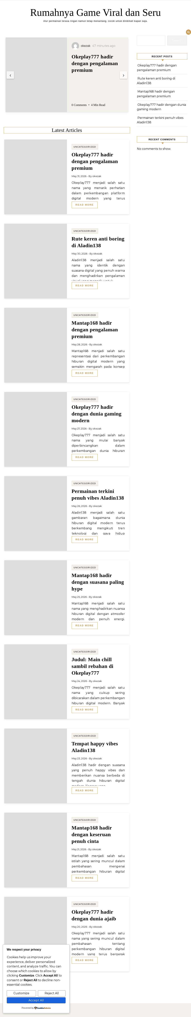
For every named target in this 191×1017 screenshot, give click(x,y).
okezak (96, 176)
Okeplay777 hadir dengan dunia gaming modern (97, 413)
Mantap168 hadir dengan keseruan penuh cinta (92, 834)
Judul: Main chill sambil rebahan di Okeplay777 (92, 666)
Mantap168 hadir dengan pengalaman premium (95, 329)
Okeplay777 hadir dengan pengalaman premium (95, 63)
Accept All (36, 1000)
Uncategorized (85, 147)
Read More (85, 204)
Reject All (52, 993)
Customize (21, 993)
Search (177, 40)
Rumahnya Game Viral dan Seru (95, 12)
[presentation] (10, 75)
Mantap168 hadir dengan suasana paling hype (98, 582)
